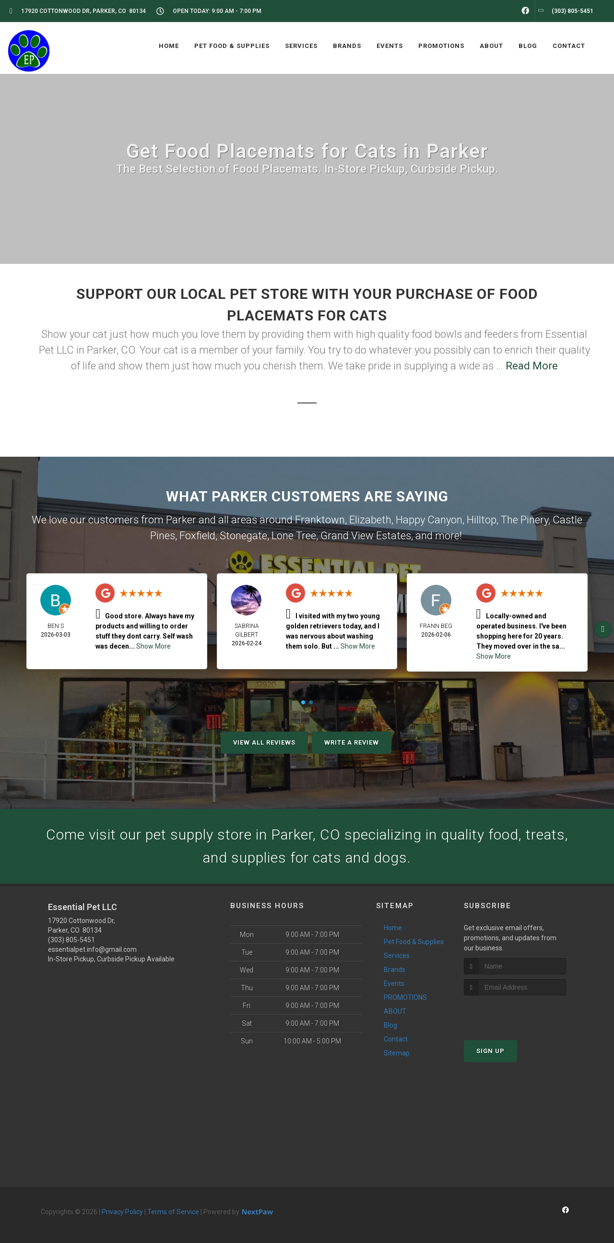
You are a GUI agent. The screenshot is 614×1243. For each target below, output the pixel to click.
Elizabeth (370, 520)
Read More (532, 366)
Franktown (320, 520)
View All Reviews (264, 742)
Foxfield (197, 536)
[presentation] (515, 1013)
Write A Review (351, 742)
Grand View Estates (365, 536)
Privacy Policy (122, 1212)
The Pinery (524, 520)
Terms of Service (173, 1212)
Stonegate (243, 536)
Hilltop (481, 520)
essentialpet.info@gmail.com (92, 949)
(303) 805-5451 (71, 940)
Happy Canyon (429, 520)
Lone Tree (294, 536)
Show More (153, 646)
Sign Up (490, 1050)
